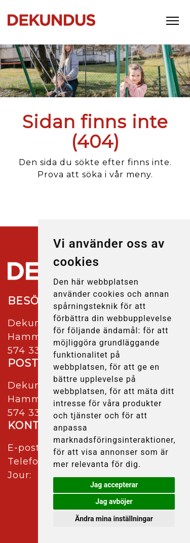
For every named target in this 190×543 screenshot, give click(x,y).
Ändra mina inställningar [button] (114, 519)
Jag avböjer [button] (113, 501)
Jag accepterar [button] (114, 485)
